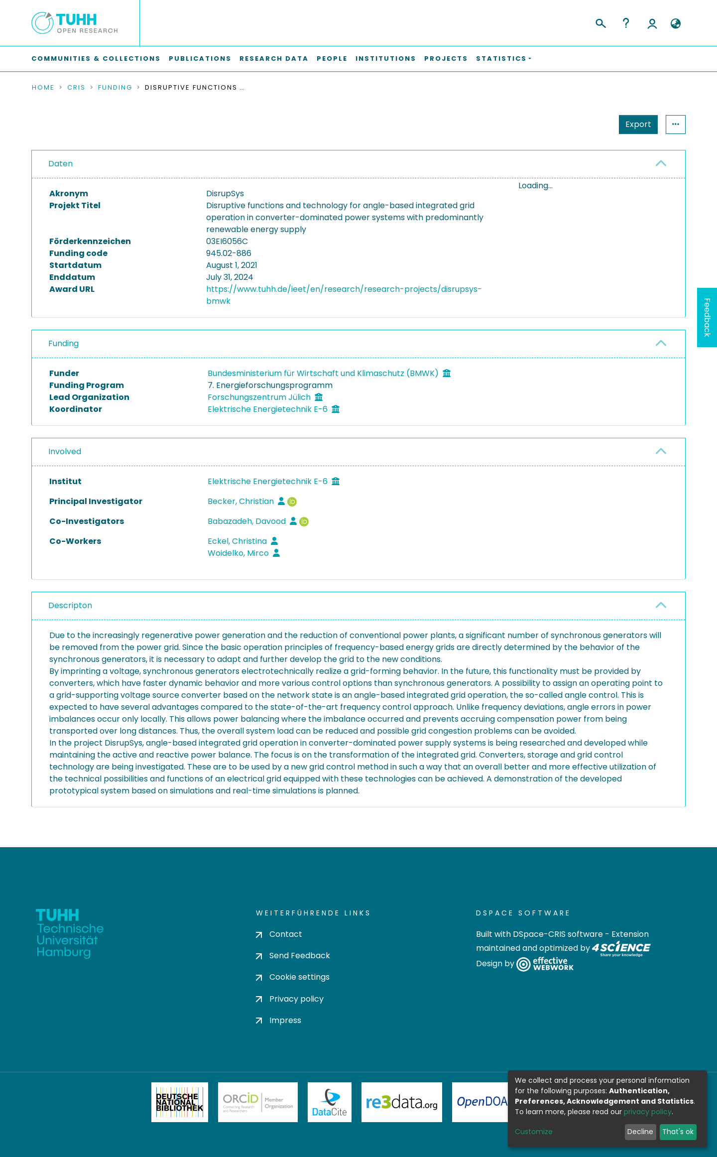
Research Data (274, 58)
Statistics (635, 124)
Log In (652, 23)
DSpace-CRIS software (558, 934)
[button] (675, 24)
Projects (446, 58)
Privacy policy (290, 999)
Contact (279, 934)
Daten (60, 163)
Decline (640, 1132)
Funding (115, 87)
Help (626, 23)
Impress (278, 1020)
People (332, 58)
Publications (200, 58)
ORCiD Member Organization (258, 1102)
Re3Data (401, 1102)
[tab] (358, 164)
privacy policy (648, 1112)
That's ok (678, 1132)
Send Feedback (293, 955)
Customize (534, 1132)
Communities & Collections (96, 58)
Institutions (386, 58)
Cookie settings (293, 977)
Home (43, 87)
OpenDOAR (486, 1102)
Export (589, 124)
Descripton (70, 605)
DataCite (330, 1102)
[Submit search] (600, 22)
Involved (64, 451)
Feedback (707, 317)
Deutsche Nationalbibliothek (179, 1102)
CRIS (76, 87)
